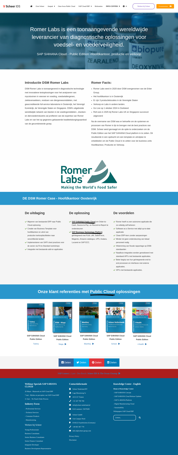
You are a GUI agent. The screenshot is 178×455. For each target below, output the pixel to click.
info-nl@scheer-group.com (82, 431)
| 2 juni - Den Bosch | (89, 373)
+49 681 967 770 (78, 427)
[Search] (139, 417)
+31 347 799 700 (78, 401)
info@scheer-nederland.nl (81, 405)
